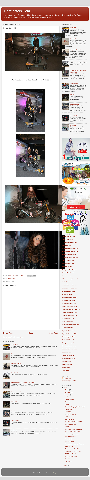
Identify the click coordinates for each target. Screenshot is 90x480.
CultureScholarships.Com (69, 315)
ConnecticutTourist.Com (69, 312)
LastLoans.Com (66, 361)
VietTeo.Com (67, 378)
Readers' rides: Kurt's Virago (73, 449)
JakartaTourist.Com (68, 355)
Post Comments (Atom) (17, 337)
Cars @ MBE (68, 409)
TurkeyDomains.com (68, 260)
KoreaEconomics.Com (68, 358)
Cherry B (67, 416)
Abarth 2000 (68, 439)
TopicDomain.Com (67, 239)
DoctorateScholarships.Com (70, 324)
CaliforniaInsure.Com (68, 300)
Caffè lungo (68, 411)
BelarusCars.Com (67, 294)
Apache (67, 426)
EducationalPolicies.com (69, 242)
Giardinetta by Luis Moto (72, 434)
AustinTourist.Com (67, 282)
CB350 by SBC (15, 420)
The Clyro (68, 458)
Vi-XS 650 (14, 401)
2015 (65, 465)
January (67, 394)
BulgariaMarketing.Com (69, 254)
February (68, 392)
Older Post (53, 333)
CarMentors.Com (17, 11)
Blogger (55, 473)
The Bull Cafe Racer (70, 424)
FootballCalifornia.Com (69, 340)
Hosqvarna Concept (16, 363)
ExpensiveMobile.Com (68, 330)
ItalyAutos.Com (66, 352)
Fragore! (67, 404)
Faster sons (14, 354)
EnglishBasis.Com (67, 327)
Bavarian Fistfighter (70, 436)
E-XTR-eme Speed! (70, 454)
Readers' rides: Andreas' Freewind (74, 444)
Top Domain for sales (68, 236)
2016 (65, 387)
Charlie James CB (16, 392)
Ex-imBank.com (66, 245)
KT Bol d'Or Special (70, 414)
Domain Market (66, 367)
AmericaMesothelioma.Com (70, 251)
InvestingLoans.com (68, 263)
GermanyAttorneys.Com (69, 346)
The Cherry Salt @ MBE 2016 (73, 429)
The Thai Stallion (15, 411)
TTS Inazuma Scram (71, 456)
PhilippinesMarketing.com (70, 269)
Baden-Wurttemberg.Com (69, 288)
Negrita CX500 (69, 446)
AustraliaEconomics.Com (69, 285)
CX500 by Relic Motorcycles (19, 373)
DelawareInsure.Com (68, 318)
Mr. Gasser (14, 430)
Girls (13, 278)
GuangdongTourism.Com (69, 349)
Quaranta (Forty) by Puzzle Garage (75, 407)
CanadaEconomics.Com (69, 303)
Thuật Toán (65, 370)
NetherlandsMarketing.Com (70, 257)
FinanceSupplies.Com (68, 337)
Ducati (9, 278)
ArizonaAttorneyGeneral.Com (71, 279)
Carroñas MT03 (69, 419)
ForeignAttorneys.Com (69, 343)
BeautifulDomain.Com (68, 291)
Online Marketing (67, 364)
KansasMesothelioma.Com (70, 248)
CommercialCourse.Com (69, 306)
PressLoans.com (67, 266)
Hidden (67, 397)
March (67, 389)
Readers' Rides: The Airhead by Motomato (23, 382)
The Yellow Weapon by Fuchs (73, 421)
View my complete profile (69, 380)
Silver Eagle (14, 344)
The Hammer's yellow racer (72, 431)
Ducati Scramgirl (69, 399)
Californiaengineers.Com (69, 297)
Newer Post (7, 333)
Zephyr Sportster (70, 441)
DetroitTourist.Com (67, 321)
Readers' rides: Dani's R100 (73, 451)
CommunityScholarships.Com (71, 309)
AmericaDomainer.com (69, 273)
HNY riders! (68, 461)
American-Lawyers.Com (69, 276)
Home (30, 333)
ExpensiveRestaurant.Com (70, 333)
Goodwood (68, 402)
